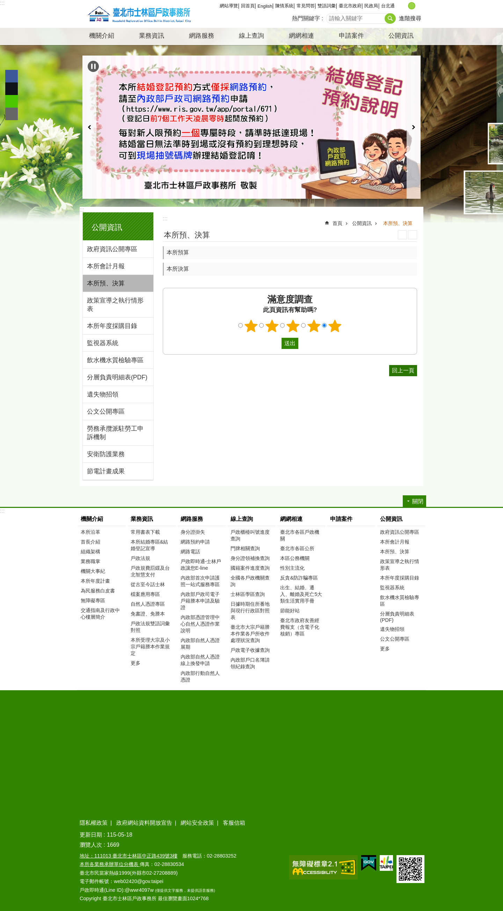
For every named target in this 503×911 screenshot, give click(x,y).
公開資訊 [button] (401, 35)
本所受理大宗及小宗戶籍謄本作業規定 (150, 646)
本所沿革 (90, 532)
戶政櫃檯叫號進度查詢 (250, 535)
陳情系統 (284, 5)
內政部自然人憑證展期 (200, 643)
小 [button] (404, 5)
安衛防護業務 (106, 454)
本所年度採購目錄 (112, 325)
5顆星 (335, 326)
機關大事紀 (93, 571)
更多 (135, 663)
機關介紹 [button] (101, 35)
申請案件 (351, 35)
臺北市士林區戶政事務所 (138, 14)
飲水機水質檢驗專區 (115, 360)
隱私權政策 (94, 823)
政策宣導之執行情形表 (115, 304)
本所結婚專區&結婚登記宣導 (149, 545)
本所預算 (178, 252)
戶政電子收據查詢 (250, 650)
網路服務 (192, 519)
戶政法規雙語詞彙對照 (150, 627)
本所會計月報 (106, 266)
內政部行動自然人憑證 (200, 676)
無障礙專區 (93, 600)
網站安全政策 (197, 823)
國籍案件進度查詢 (250, 568)
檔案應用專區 (145, 594)
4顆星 (314, 326)
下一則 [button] (414, 127)
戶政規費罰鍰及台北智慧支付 (150, 571)
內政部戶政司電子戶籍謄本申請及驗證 (200, 600)
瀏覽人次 (91, 845)
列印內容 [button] (402, 234)
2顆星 (272, 326)
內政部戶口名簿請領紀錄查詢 (250, 663)
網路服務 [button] (201, 35)
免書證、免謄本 (148, 614)
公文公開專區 (106, 411)
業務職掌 (90, 561)
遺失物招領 (102, 394)
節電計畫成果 (106, 471)
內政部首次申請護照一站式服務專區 (200, 581)
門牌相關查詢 (245, 548)
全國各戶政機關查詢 (250, 581)
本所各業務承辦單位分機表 (110, 864)
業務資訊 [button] (151, 35)
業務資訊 (142, 519)
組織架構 (90, 551)
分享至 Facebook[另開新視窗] (11, 76)
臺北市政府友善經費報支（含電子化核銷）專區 (299, 627)
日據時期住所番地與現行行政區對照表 (250, 610)
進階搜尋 (410, 18)
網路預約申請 (195, 542)
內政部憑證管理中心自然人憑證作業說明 (200, 623)
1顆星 (251, 326)
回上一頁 (403, 370)
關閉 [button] (417, 501)
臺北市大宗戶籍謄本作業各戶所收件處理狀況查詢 (250, 633)
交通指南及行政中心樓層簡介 (100, 613)
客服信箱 (234, 823)
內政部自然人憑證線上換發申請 (200, 660)
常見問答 (306, 5)
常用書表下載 (145, 532)
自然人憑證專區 (148, 604)
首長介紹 (90, 542)
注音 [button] (412, 234)
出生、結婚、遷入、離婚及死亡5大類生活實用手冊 (301, 594)
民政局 (371, 5)
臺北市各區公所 (297, 548)
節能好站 (290, 610)
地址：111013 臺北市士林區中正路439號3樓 (128, 856)
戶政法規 (140, 558)
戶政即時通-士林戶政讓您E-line (201, 565)
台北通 (388, 5)
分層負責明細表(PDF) (117, 377)
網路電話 (190, 551)
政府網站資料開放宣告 (144, 823)
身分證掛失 (193, 532)
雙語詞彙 (327, 5)
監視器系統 (102, 343)
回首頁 (248, 5)
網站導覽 (229, 5)
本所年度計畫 (95, 581)
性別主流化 (292, 568)
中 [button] (411, 5)
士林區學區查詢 (248, 594)
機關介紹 (92, 519)
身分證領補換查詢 (250, 558)
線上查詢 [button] (251, 35)
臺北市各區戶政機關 (299, 535)
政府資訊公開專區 (112, 249)
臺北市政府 (350, 5)
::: (2, 3)
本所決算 (178, 269)
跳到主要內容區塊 (3, 3)
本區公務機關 (294, 558)
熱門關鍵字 (306, 18)
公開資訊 (107, 227)
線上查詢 (242, 519)
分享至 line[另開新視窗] (11, 101)
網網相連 (291, 519)
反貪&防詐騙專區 (299, 578)
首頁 (337, 223)
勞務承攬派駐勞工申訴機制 (115, 432)
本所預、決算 (106, 283)
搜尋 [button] (390, 18)
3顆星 (293, 326)
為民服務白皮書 (98, 590)
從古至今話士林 (148, 584)
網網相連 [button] (301, 35)
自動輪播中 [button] (93, 66)
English (264, 6)
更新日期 (91, 835)
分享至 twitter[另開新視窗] (11, 88)
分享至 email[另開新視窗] (11, 114)
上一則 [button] (89, 127)
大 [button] (419, 5)
